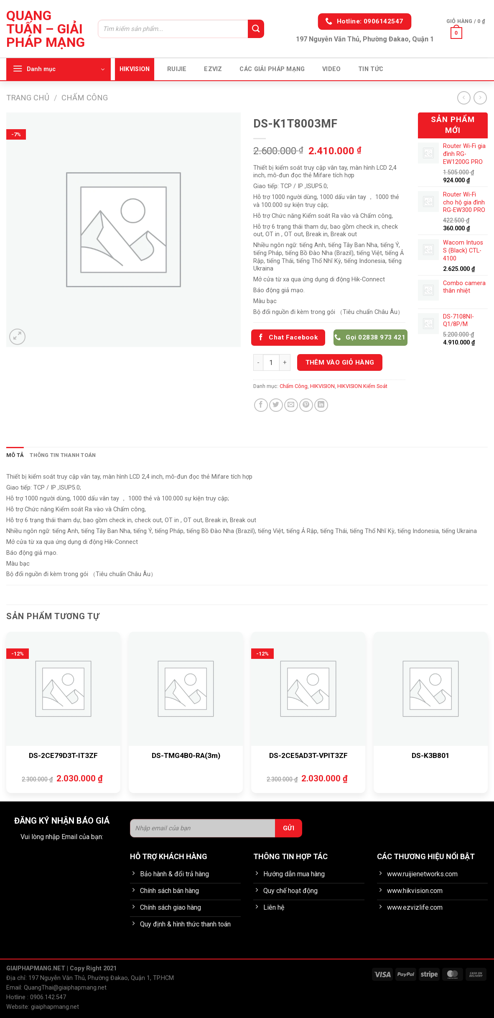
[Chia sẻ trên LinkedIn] (321, 405)
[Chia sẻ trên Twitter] (276, 405)
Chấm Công (84, 97)
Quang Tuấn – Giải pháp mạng (45, 29)
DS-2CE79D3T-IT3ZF (63, 755)
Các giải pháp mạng (272, 69)
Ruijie (177, 69)
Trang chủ (27, 97)
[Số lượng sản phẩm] (271, 362)
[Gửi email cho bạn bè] (291, 405)
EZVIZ (213, 69)
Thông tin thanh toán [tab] (63, 455)
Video (331, 69)
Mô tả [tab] (15, 455)
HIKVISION (135, 69)
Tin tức (370, 69)
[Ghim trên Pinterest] (306, 405)
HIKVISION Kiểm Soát (362, 386)
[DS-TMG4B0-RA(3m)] (186, 689)
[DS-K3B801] (431, 689)
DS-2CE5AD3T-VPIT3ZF (308, 755)
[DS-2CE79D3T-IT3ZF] (63, 689)
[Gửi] (256, 29)
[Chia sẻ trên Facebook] (261, 405)
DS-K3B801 (431, 755)
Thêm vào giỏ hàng (340, 362)
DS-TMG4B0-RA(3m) (186, 755)
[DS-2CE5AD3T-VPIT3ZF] (308, 689)
